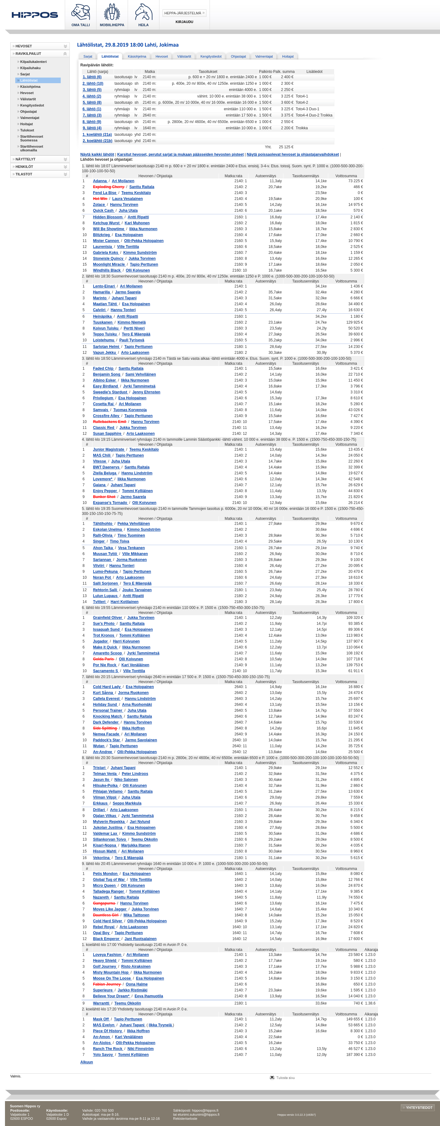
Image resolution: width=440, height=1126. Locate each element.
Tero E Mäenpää (136, 334)
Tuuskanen (103, 322)
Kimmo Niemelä (132, 322)
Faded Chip (104, 368)
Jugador (101, 641)
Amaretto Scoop (108, 653)
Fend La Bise (105, 193)
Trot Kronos (104, 635)
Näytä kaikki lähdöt (97, 154)
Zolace (99, 204)
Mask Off (101, 1019)
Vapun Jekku (105, 352)
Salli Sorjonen (106, 583)
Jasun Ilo (101, 779)
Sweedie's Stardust (110, 392)
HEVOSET (24, 46)
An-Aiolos (102, 1043)
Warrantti (102, 1003)
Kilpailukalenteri (33, 62)
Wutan (99, 746)
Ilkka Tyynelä (161, 1025)
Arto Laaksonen (135, 352)
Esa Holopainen (129, 235)
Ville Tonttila (128, 247)
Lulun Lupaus (106, 596)
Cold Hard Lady (107, 687)
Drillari (99, 810)
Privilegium (103, 398)
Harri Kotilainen (124, 602)
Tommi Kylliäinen (137, 491)
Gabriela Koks (106, 252)
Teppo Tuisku (105, 334)
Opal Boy (102, 933)
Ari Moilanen (123, 181)
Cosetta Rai (104, 404)
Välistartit (28, 99)
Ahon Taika (103, 548)
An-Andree (103, 752)
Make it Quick (105, 647)
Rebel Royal (104, 927)
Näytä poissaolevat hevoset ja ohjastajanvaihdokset (293, 154)
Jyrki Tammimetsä (139, 386)
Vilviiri (99, 565)
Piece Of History (108, 1031)
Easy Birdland (106, 386)
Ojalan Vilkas (105, 816)
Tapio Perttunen (144, 264)
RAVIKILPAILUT (28, 53)
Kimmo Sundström (140, 252)
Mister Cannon (106, 241)
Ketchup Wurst (107, 223)
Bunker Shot (104, 497)
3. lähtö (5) (92, 90)
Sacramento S (106, 671)
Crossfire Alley (107, 416)
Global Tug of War (109, 879)
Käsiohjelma (30, 86)
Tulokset (27, 130)
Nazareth (101, 897)
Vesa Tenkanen (131, 548)
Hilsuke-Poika (106, 785)
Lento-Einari (104, 286)
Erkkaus (101, 803)
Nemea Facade (106, 734)
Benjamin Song (107, 374)
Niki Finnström (140, 1049)
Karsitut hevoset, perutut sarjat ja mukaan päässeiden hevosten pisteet (180, 154)
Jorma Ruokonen (131, 560)
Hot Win (100, 199)
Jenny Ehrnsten (146, 392)
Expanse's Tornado (110, 503)
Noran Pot (102, 577)
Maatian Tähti (105, 304)
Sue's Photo (104, 623)
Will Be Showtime (109, 229)
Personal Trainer (108, 710)
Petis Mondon (106, 874)
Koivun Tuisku (106, 328)
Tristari (99, 768)
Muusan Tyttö (105, 554)
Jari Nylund (140, 822)
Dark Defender (106, 722)
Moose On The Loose (112, 978)
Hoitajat (26, 124)
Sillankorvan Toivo (110, 839)
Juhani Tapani (124, 298)
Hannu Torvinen (124, 204)
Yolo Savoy (103, 1054)
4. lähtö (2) (92, 96)
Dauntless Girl (106, 915)
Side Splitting (105, 728)
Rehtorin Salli (105, 590)
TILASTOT (24, 174)
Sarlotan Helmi (106, 346)
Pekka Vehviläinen (133, 523)
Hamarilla (102, 292)
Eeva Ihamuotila (149, 996)
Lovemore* (103, 479)
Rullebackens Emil (110, 422)
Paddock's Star (107, 740)
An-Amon (102, 1037)
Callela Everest (107, 698)
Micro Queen (105, 885)
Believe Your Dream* (111, 996)
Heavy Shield (105, 960)
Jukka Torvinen (142, 258)
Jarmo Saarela (127, 292)
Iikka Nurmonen (143, 229)
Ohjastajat (28, 111)
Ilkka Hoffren (133, 728)
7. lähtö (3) (92, 115)
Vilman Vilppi (105, 797)
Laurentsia (103, 247)
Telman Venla (105, 774)
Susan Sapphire (107, 433)
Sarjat (25, 74)
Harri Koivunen (126, 641)
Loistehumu (104, 340)
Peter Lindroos (135, 774)
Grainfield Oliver (108, 617)
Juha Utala (128, 210)
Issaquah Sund (107, 629)
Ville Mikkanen (135, 554)
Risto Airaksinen (135, 966)
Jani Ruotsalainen (141, 939)
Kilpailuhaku (30, 68)
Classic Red (104, 427)
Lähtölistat (29, 80)
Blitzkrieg (102, 235)
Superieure (103, 990)
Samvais (101, 410)
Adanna (100, 181)
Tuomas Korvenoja (130, 410)
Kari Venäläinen (135, 665)
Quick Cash (104, 210)
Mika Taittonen (136, 915)
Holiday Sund (105, 704)
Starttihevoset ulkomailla (31, 148)
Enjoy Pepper (105, 491)
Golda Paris (104, 659)
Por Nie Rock (105, 665)
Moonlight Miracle (109, 264)
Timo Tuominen (131, 535)
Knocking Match (108, 716)
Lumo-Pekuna (106, 571)
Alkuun (86, 1062)
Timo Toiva (119, 541)
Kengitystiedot (32, 105)
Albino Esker (105, 380)
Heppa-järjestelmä (182, 13)
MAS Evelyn (104, 1025)
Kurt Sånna (103, 693)
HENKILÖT (24, 167)
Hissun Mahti (105, 851)
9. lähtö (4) (92, 128)
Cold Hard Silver (108, 921)
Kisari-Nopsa (105, 845)
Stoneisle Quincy (109, 258)
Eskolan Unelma (108, 529)
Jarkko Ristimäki (132, 990)
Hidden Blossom (108, 217)
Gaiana (99, 485)
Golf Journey (105, 966)
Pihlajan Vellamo (108, 791)
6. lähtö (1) (92, 109)
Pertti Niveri (134, 328)
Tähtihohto (103, 523)
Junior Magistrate (109, 449)
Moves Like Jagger (110, 909)
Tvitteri (99, 602)
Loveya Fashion (107, 955)
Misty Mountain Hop (111, 972)
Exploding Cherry (109, 187)
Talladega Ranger (109, 891)
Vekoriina (102, 858)
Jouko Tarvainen (137, 590)
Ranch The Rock (108, 1049)
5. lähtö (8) (92, 102)
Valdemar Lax (105, 833)
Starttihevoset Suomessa (31, 138)
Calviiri (99, 310)
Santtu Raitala (141, 187)
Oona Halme (137, 984)
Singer (99, 541)
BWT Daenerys (107, 467)
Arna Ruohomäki (137, 704)
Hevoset (27, 93)
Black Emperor (107, 939)
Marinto (100, 298)
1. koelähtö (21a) (97, 134)
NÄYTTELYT (25, 159)
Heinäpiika (103, 316)
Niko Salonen (126, 779)
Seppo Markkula (127, 803)
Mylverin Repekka (109, 822)
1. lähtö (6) (92, 77)
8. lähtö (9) (92, 122)
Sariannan (102, 560)
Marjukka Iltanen (135, 845)
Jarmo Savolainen (141, 740)
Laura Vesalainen (127, 199)
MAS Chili (102, 455)
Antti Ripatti (138, 217)
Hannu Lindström (136, 473)
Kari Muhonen (137, 223)
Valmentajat (29, 118)
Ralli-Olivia (103, 535)
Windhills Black (107, 270)
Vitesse (100, 461)
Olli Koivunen (138, 270)
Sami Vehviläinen (140, 374)
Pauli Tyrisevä (131, 340)
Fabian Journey (107, 984)
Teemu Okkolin (144, 839)
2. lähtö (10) (93, 83)
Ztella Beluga (105, 473)
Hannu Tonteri (123, 310)
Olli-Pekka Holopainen (144, 241)
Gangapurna (104, 903)
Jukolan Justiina (108, 827)
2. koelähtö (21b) (97, 141)
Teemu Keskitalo (136, 193)
